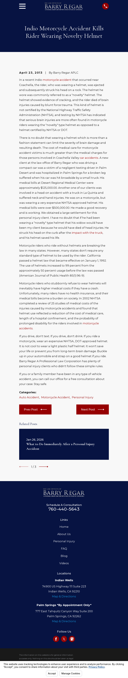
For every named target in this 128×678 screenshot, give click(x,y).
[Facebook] (56, 639)
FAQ (64, 548)
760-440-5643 (64, 509)
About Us (64, 534)
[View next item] (43, 466)
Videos (64, 563)
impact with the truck (87, 232)
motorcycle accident (57, 79)
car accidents (89, 157)
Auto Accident (29, 397)
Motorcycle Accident (55, 397)
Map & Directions (64, 596)
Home (64, 526)
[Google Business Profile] (72, 639)
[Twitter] (64, 639)
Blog (64, 556)
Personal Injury (82, 397)
